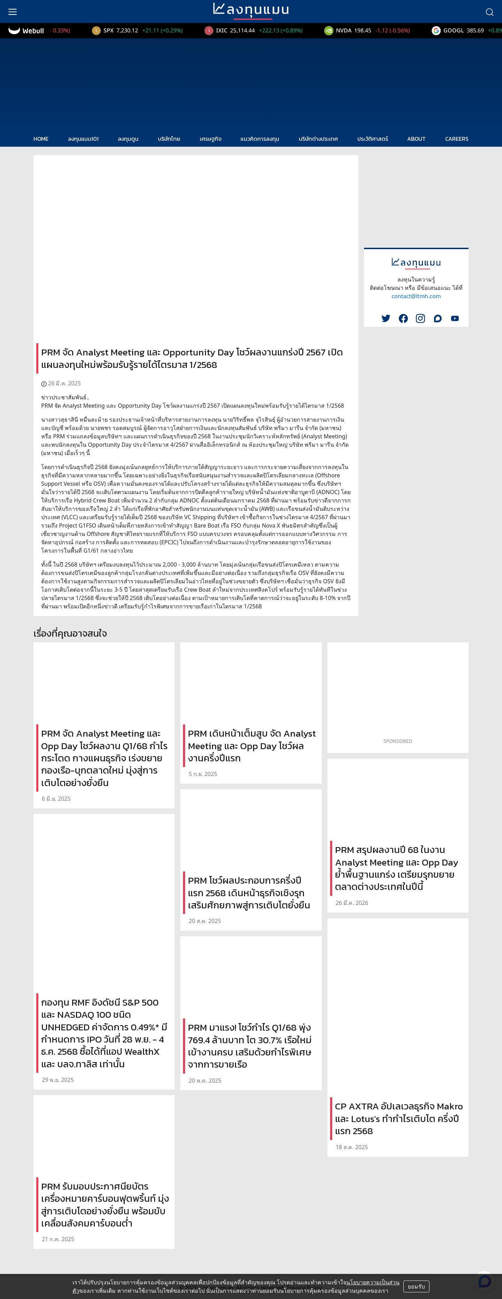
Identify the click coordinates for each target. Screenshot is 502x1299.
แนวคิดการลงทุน (260, 138)
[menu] (13, 11)
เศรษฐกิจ (210, 138)
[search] (489, 11)
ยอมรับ (416, 1286)
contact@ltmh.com (416, 296)
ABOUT (416, 138)
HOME (40, 138)
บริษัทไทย (169, 138)
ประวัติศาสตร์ (372, 138)
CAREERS (457, 138)
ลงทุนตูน (128, 138)
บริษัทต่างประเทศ (318, 138)
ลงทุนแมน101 (83, 138)
